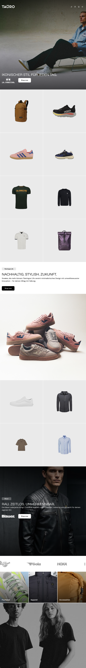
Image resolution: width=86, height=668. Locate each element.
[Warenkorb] (79, 7)
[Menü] (82, 7)
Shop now (24, 80)
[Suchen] (71, 7)
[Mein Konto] (75, 7)
